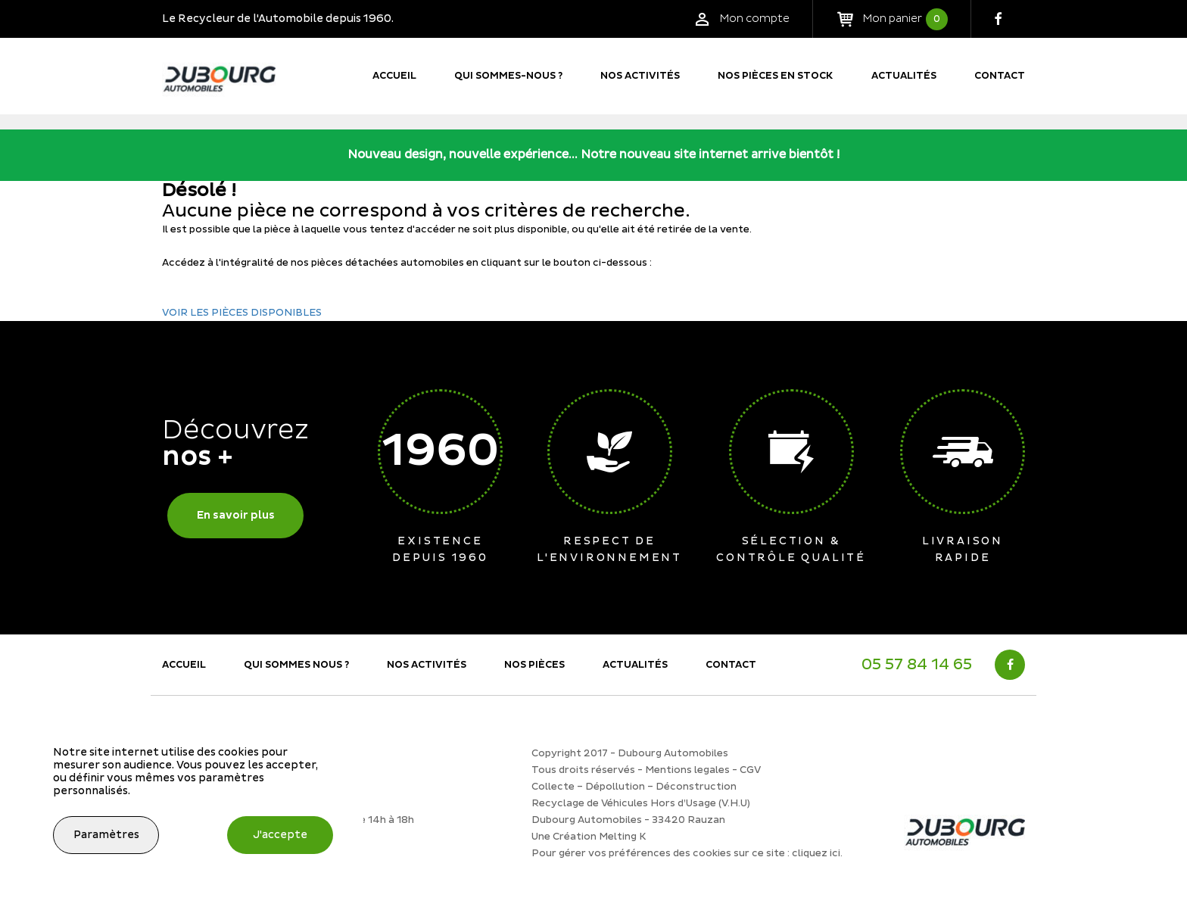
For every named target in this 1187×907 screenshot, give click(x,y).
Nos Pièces (534, 665)
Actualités (903, 76)
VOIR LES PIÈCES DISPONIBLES (242, 313)
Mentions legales (687, 770)
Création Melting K (599, 837)
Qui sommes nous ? (296, 665)
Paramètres (106, 834)
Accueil (394, 76)
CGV (750, 770)
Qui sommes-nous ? (508, 76)
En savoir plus (236, 515)
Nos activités (640, 76)
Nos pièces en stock (775, 76)
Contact (999, 76)
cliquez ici (816, 853)
